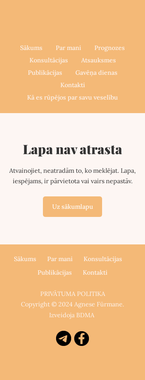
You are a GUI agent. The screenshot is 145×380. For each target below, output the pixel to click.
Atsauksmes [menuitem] (98, 60)
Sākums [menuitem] (31, 48)
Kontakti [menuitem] (72, 85)
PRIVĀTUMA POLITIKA (72, 293)
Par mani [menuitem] (68, 48)
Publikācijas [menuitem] (45, 72)
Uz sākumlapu (72, 206)
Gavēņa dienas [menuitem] (96, 72)
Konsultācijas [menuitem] (48, 60)
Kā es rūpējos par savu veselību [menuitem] (72, 97)
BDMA (85, 315)
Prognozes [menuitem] (109, 48)
